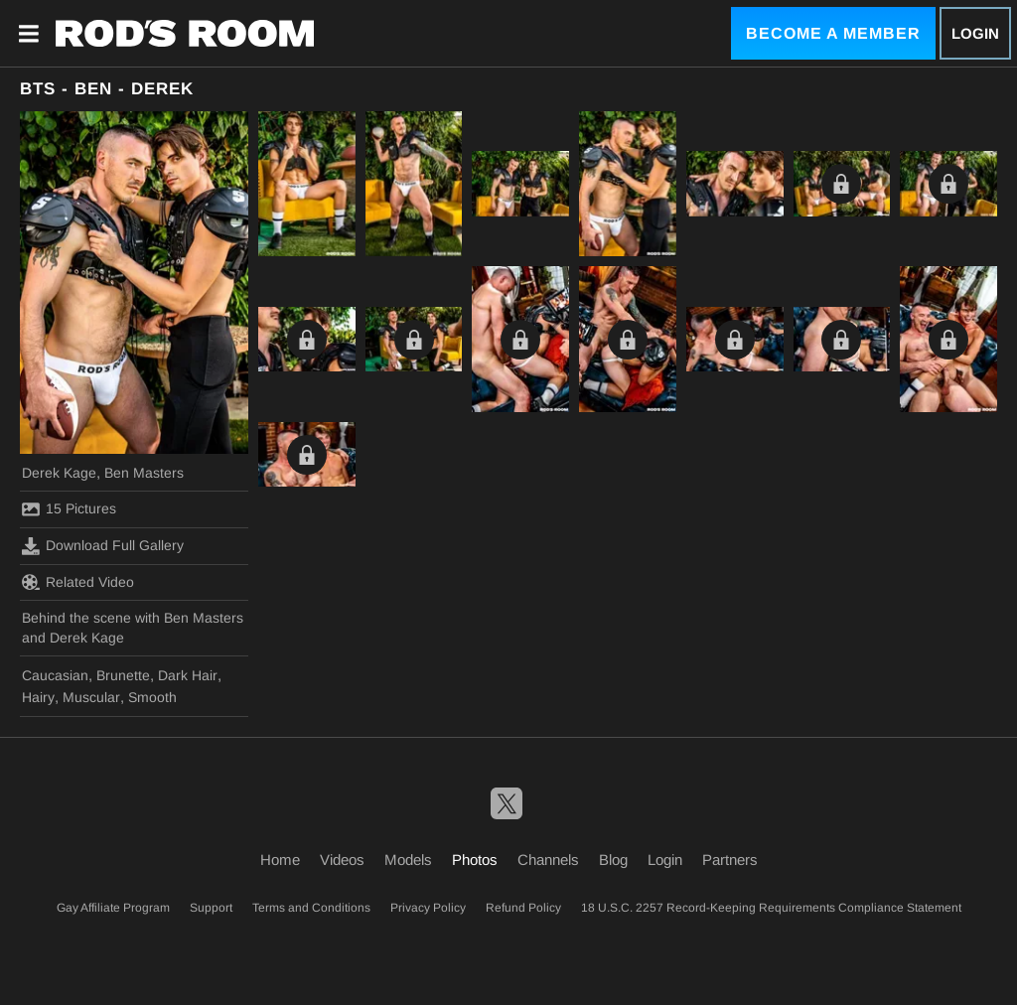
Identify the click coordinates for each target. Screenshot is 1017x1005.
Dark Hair (188, 675)
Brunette (123, 675)
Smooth (152, 697)
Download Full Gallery (103, 546)
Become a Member (833, 33)
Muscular (91, 697)
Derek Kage (59, 473)
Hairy (38, 697)
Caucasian (55, 675)
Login (975, 33)
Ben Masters (144, 473)
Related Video (78, 582)
